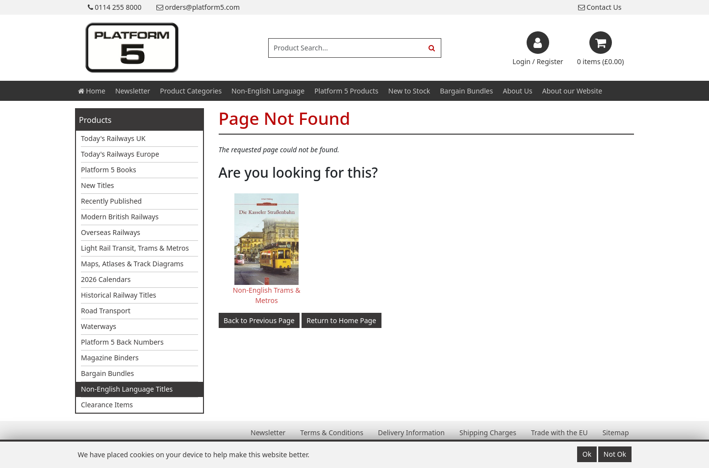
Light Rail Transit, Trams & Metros (135, 248)
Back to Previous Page (259, 320)
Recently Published (111, 201)
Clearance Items (107, 404)
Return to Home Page (341, 320)
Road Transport (105, 310)
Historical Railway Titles (118, 295)
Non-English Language (267, 90)
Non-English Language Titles (127, 389)
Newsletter (132, 90)
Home (91, 90)
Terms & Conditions (331, 432)
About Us (517, 90)
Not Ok (615, 454)
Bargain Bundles (466, 90)
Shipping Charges (487, 432)
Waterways (98, 326)
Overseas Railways (110, 232)
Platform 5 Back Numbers (122, 342)
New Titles (97, 185)
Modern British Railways (119, 216)
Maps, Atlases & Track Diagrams (132, 263)
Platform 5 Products (346, 90)
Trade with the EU (559, 432)
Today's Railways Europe (120, 154)
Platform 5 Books (108, 169)
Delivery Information (411, 432)
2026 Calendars (106, 279)
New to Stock (409, 90)
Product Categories (191, 90)
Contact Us (600, 7)
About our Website (572, 90)
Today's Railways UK (113, 138)
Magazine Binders (110, 357)
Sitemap (616, 432)
